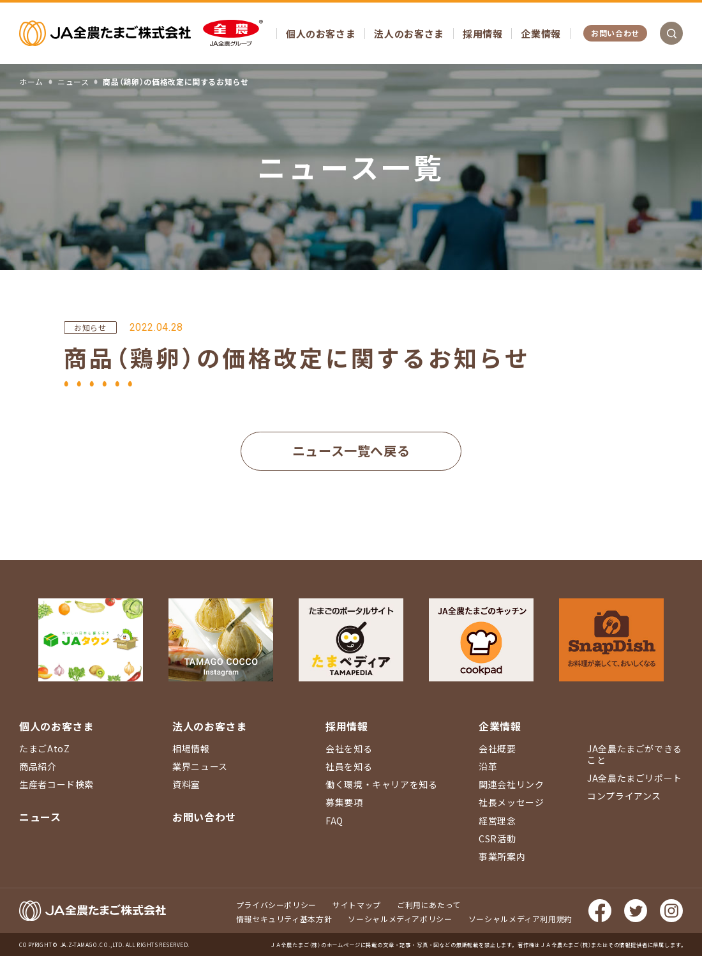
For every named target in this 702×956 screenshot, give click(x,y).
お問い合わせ (615, 32)
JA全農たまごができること (634, 754)
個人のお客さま (320, 33)
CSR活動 (497, 838)
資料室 (186, 784)
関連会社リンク (511, 784)
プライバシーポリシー (276, 904)
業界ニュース (200, 766)
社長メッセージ (511, 802)
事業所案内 (502, 856)
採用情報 (483, 33)
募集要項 (344, 802)
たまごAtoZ (44, 748)
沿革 (488, 766)
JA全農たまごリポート (634, 777)
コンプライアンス (624, 795)
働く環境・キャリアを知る (381, 784)
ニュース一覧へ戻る (351, 450)
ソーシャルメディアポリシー (400, 918)
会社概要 (497, 748)
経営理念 (497, 820)
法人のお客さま (409, 33)
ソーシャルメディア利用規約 (520, 918)
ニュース (40, 816)
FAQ (334, 820)
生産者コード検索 (56, 784)
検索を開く (671, 33)
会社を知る (348, 748)
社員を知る (348, 766)
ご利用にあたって (429, 904)
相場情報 (191, 748)
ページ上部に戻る (673, 624)
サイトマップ (356, 904)
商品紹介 (38, 766)
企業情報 (541, 33)
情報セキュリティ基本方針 (284, 918)
